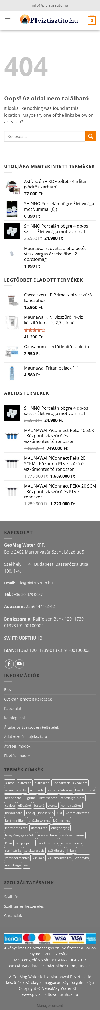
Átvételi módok (17, 746)
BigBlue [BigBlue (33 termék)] (30, 797)
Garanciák (13, 915)
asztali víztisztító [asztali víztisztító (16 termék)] (60, 790)
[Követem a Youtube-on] (19, 664)
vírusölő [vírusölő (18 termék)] (39, 858)
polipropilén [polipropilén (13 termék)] (24, 843)
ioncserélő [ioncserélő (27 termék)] (46, 813)
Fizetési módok (17, 755)
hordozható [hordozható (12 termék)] (13, 813)
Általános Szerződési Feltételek (31, 727)
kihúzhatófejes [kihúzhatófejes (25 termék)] (39, 820)
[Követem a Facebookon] (9, 664)
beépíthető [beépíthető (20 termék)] (13, 797)
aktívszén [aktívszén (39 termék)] (24, 783)
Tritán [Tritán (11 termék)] (71, 850)
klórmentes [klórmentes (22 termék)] (61, 820)
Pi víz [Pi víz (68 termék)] (9, 843)
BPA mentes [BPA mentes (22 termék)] (48, 797)
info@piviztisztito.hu (50, 5)
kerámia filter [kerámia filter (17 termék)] (15, 820)
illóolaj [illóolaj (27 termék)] (30, 813)
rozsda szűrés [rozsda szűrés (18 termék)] (71, 843)
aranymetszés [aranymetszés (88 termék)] (15, 790)
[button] (7, 20)
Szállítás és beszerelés (24, 906)
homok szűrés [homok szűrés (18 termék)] (71, 805)
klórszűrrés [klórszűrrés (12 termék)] (38, 827)
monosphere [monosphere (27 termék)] (47, 835)
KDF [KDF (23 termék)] (60, 813)
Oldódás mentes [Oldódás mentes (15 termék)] (72, 835)
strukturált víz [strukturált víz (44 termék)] (34, 850)
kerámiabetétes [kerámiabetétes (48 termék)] (77, 813)
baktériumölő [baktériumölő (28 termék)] (85, 790)
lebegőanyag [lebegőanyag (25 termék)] (60, 827)
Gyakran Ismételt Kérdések (28, 699)
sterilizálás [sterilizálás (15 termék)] (13, 850)
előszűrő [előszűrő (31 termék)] (24, 805)
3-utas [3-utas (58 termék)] (9, 783)
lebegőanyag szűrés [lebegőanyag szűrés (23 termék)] (20, 835)
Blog (8, 689)
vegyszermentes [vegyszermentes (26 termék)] (17, 858)
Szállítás (11, 896)
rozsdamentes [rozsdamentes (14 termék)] (47, 843)
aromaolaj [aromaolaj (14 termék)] (37, 790)
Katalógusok (15, 717)
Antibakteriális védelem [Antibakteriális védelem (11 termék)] (70, 783)
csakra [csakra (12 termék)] (10, 805)
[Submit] (90, 136)
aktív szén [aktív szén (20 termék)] (42, 783)
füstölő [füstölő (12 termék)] (39, 805)
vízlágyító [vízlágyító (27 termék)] (82, 858)
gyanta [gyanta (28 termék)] (52, 805)
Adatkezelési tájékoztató (25, 736)
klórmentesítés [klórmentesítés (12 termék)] (16, 827)
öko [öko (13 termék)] (26, 865)
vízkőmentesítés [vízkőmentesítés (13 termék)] (60, 858)
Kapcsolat (12, 708)
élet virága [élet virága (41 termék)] (13, 865)
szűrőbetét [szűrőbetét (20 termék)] (56, 850)
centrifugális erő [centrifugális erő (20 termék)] (72, 797)
